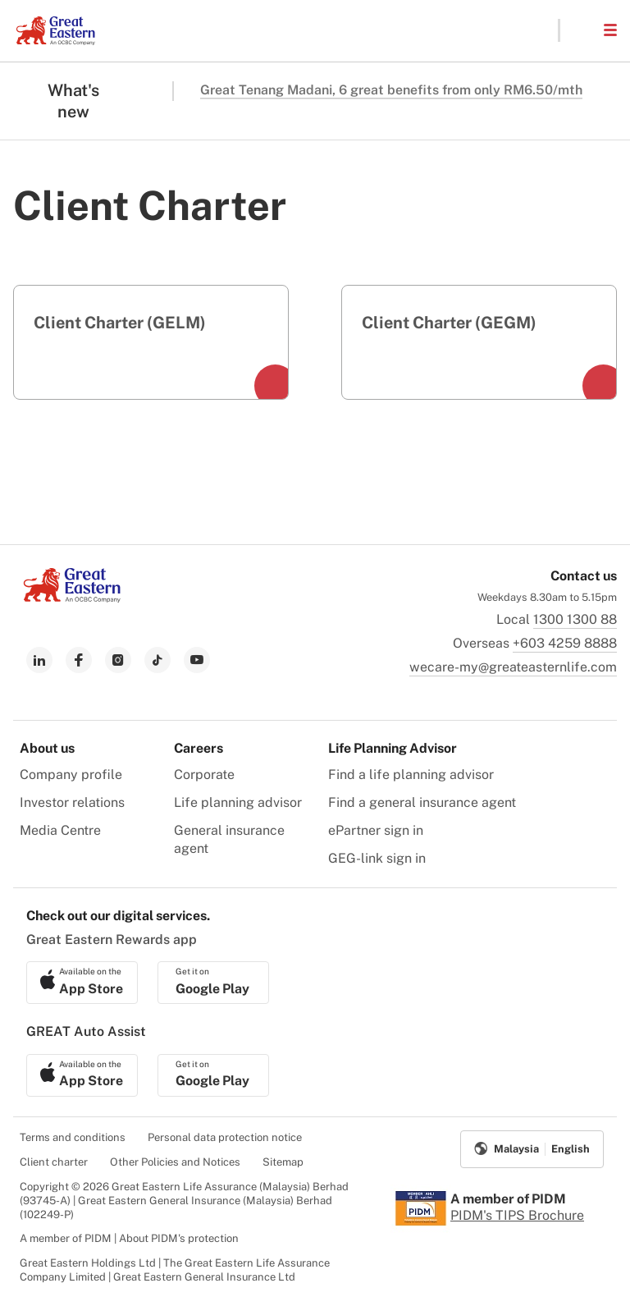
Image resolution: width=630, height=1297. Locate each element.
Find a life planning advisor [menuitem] (411, 774)
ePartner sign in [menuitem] (375, 830)
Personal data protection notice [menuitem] (225, 1137)
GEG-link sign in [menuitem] (377, 858)
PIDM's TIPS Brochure (517, 1215)
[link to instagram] (118, 660)
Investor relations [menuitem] (72, 802)
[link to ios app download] (82, 982)
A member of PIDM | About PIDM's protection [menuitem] (129, 1238)
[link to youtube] (197, 660)
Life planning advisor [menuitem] (238, 802)
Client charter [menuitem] (54, 1162)
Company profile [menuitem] (71, 774)
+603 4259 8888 (565, 643)
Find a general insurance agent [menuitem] (422, 802)
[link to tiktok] (157, 660)
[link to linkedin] (39, 660)
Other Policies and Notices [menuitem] (175, 1162)
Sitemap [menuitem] (283, 1162)
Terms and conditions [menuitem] (73, 1137)
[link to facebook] (79, 660)
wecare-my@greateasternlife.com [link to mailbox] (513, 667)
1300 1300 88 (575, 619)
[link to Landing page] (72, 598)
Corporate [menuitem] (204, 774)
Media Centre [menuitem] (60, 830)
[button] (580, 30)
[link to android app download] (213, 982)
